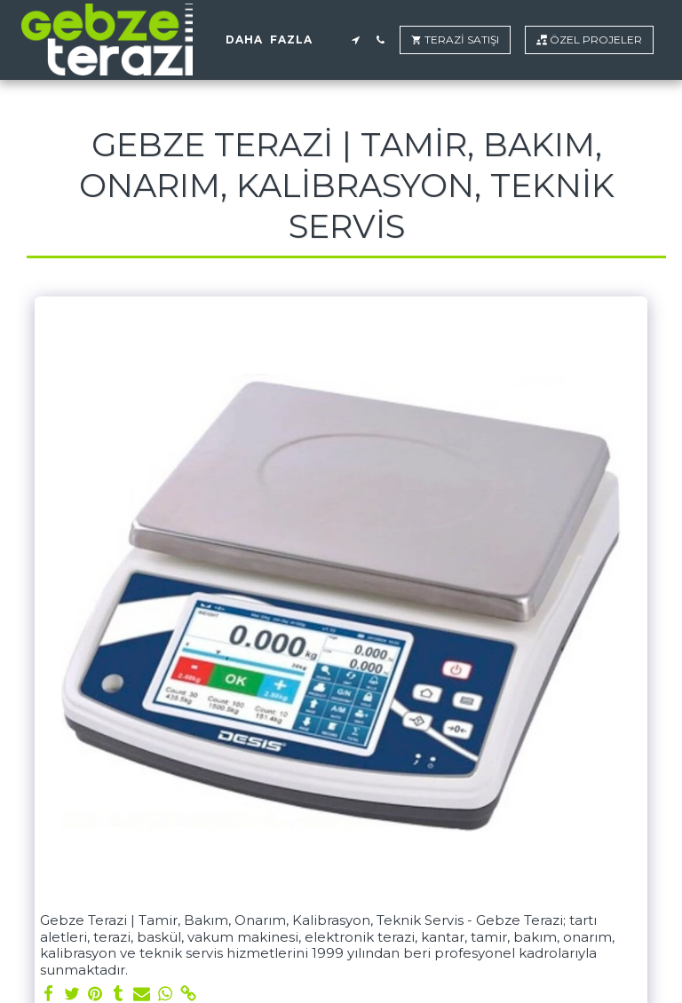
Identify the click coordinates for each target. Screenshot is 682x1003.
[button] (355, 40)
